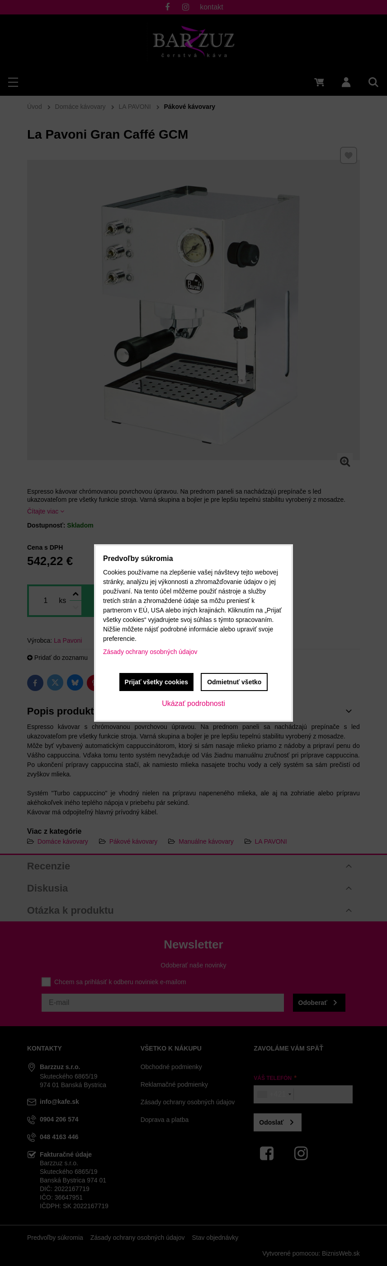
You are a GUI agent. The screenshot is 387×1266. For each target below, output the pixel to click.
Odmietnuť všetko (234, 682)
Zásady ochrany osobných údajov (150, 651)
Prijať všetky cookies (157, 682)
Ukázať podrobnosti (193, 703)
